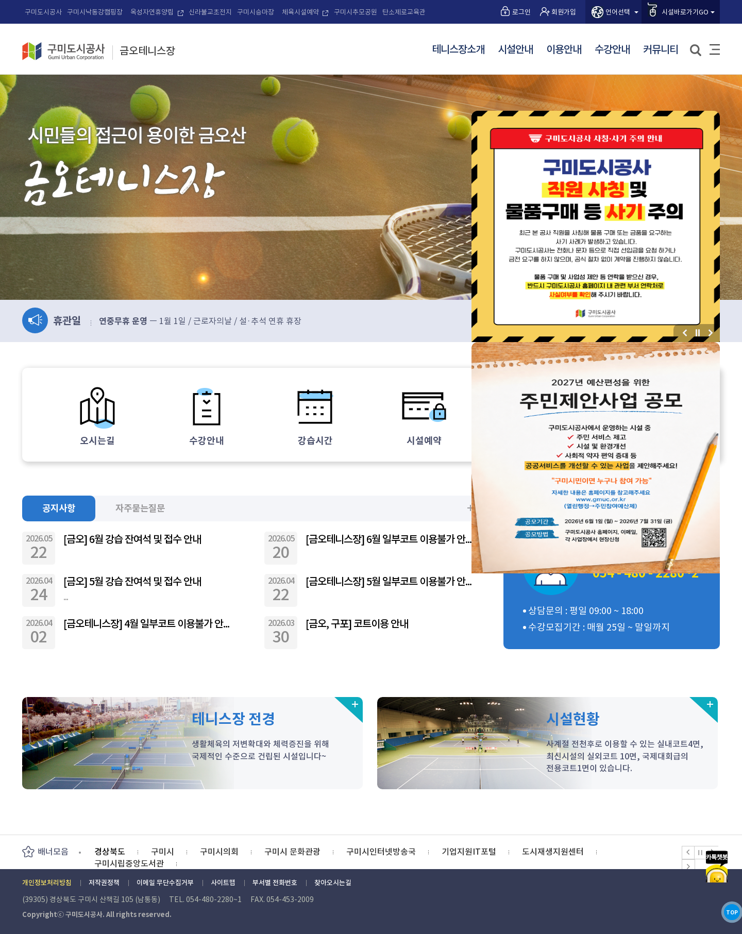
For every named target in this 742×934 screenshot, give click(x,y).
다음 (710, 333)
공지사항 (60, 508)
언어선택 (617, 12)
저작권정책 (104, 882)
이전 (685, 333)
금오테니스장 (147, 51)
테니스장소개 (458, 50)
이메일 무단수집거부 (165, 882)
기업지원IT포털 (469, 851)
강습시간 (315, 441)
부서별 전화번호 (274, 882)
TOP (716, 902)
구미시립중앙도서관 (129, 863)
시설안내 (515, 50)
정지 (698, 333)
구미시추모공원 (355, 12)
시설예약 (424, 441)
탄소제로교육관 (404, 12)
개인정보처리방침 (47, 882)
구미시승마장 (255, 12)
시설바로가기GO (685, 12)
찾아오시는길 (332, 882)
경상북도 (109, 851)
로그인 (521, 12)
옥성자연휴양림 (152, 12)
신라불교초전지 (210, 12)
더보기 (470, 508)
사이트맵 (715, 49)
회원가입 (563, 12)
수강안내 (612, 50)
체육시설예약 (300, 12)
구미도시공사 (43, 12)
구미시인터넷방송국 (381, 851)
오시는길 (97, 441)
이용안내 (563, 50)
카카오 (716, 835)
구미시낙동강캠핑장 (95, 12)
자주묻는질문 (147, 508)
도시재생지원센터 (553, 851)
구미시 (162, 851)
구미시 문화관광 (292, 851)
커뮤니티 (660, 50)
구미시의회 (219, 851)
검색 (696, 50)
